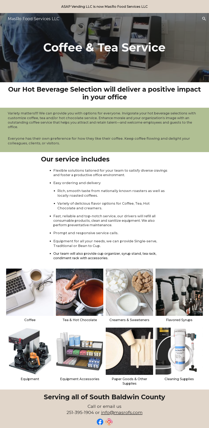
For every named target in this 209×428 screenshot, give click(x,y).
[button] (204, 19)
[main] (104, 47)
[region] (104, 6)
